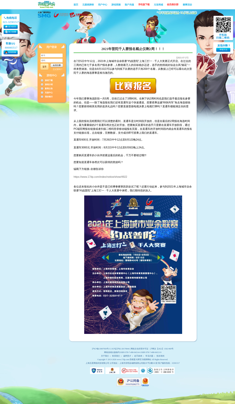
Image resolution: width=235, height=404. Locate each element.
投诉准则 (160, 356)
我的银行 (49, 97)
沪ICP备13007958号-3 (101, 349)
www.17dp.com (123, 359)
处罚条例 (138, 356)
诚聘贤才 (127, 356)
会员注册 (57, 65)
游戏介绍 (49, 84)
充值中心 (49, 92)
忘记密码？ (58, 69)
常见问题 (149, 356)
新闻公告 (49, 88)
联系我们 (116, 356)
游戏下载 (49, 80)
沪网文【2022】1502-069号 (161, 349)
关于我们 (105, 356)
